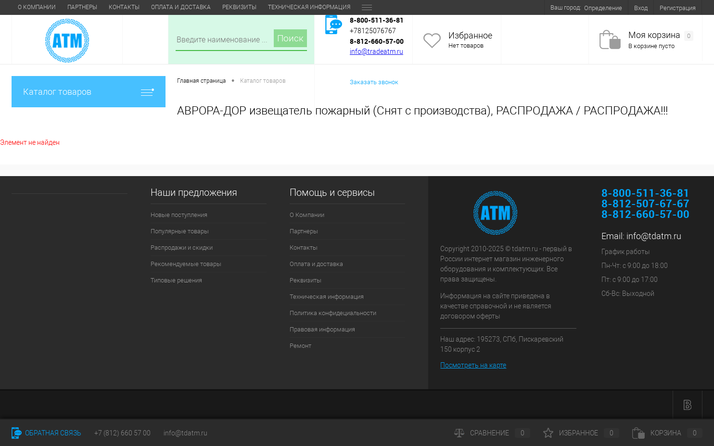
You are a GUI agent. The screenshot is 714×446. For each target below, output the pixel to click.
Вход (641, 8)
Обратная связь (46, 433)
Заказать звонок (374, 82)
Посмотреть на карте (473, 365)
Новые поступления (179, 214)
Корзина (667, 433)
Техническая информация (309, 7)
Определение (603, 8)
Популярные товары (180, 231)
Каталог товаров (88, 91)
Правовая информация (322, 329)
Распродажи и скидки (182, 247)
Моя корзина (660, 35)
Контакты (124, 7)
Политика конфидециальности (333, 313)
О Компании (37, 7)
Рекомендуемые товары (186, 264)
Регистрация (678, 8)
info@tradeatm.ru (376, 51)
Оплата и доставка (181, 7)
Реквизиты (239, 7)
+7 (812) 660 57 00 (122, 433)
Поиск (290, 38)
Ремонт (300, 345)
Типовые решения (176, 280)
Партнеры (82, 7)
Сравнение (492, 433)
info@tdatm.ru (653, 236)
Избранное (470, 35)
